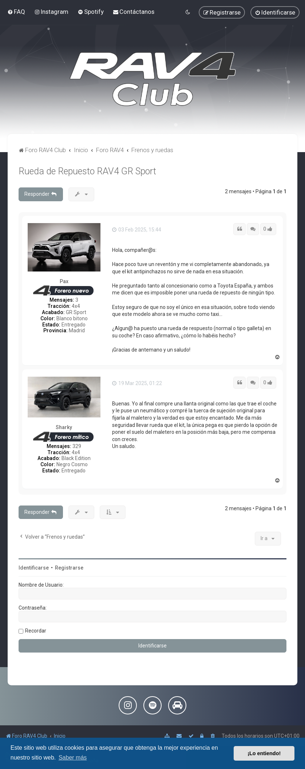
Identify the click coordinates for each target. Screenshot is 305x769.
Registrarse (69, 568)
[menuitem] (16, 11)
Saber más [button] (73, 757)
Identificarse (34, 568)
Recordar (35, 631)
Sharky (64, 427)
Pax (64, 281)
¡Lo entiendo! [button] (264, 753)
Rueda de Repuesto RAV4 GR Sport (87, 171)
